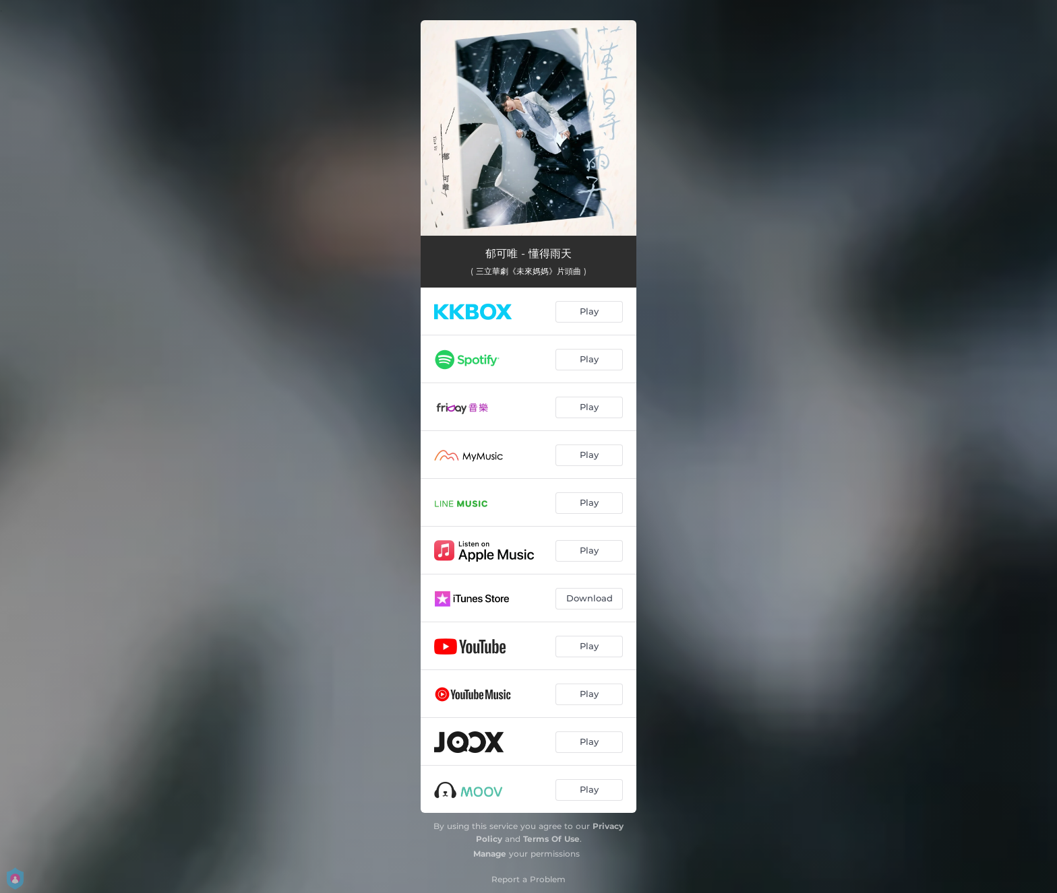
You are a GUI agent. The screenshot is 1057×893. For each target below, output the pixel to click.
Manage (489, 854)
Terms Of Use (551, 839)
